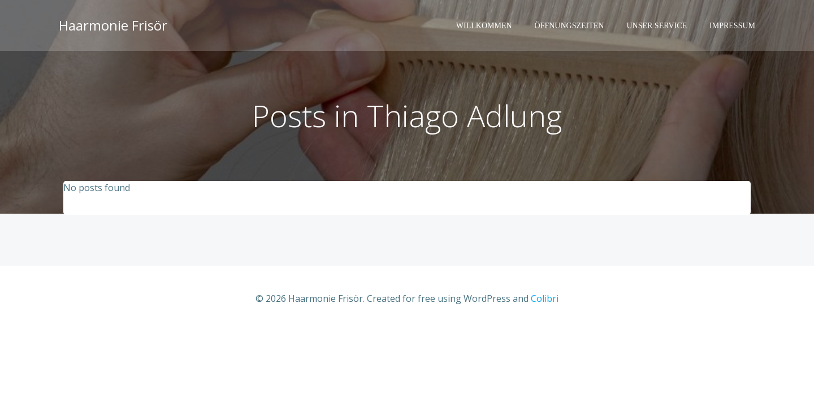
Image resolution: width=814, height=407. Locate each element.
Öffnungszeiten (569, 25)
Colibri (544, 298)
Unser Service (656, 25)
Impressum (732, 25)
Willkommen (484, 25)
